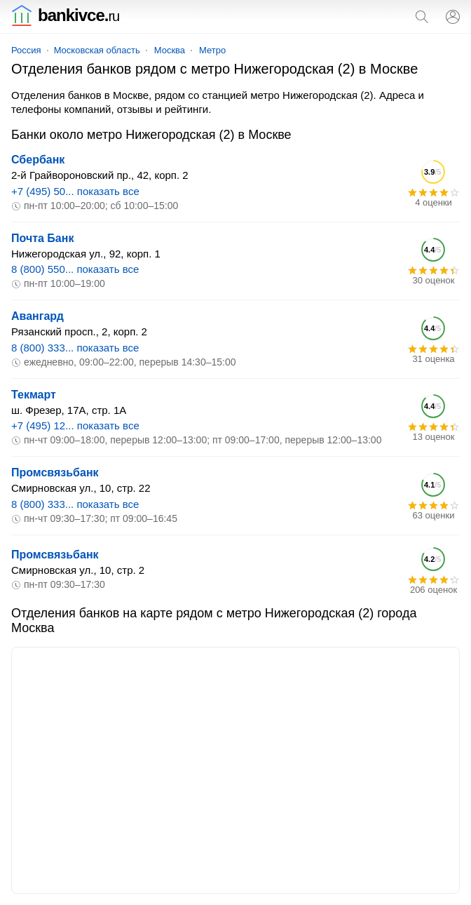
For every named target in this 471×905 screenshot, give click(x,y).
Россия (26, 50)
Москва (169, 50)
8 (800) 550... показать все (75, 269)
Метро (212, 50)
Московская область (97, 50)
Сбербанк (37, 160)
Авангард (37, 316)
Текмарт (33, 395)
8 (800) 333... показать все (75, 348)
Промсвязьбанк (55, 472)
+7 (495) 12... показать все (75, 425)
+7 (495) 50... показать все (75, 191)
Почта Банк (42, 238)
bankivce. (65, 15)
